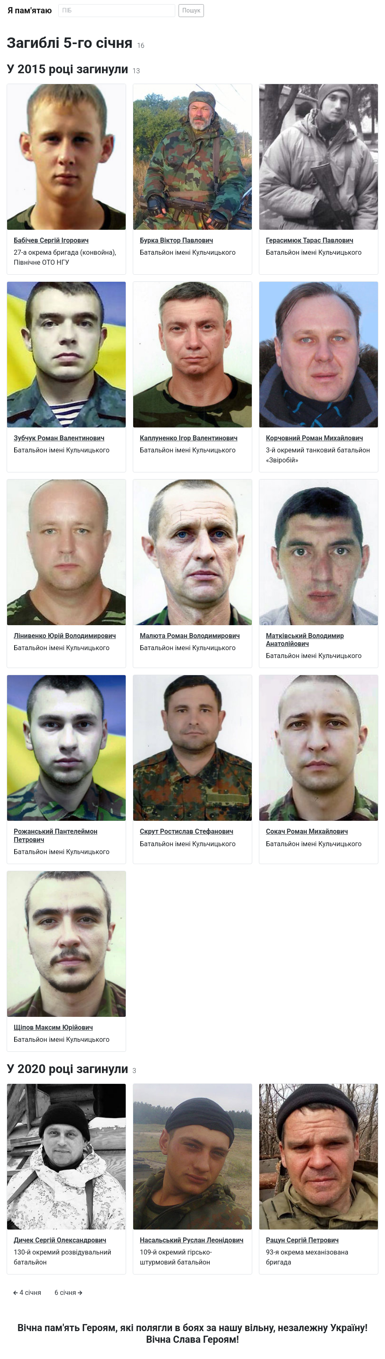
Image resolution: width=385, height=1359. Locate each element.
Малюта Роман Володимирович (190, 636)
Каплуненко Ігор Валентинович (189, 438)
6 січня (68, 1293)
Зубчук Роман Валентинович (59, 438)
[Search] (116, 10)
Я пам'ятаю (30, 10)
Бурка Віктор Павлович (176, 240)
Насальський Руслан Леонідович (191, 1240)
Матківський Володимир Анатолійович (305, 640)
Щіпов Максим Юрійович (53, 1027)
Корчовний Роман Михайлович (314, 438)
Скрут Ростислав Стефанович (186, 831)
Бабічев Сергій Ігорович (51, 240)
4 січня (27, 1293)
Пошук (191, 10)
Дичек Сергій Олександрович (60, 1240)
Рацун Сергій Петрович (302, 1240)
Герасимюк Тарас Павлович (309, 240)
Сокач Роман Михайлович (307, 831)
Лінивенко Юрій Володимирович (65, 636)
